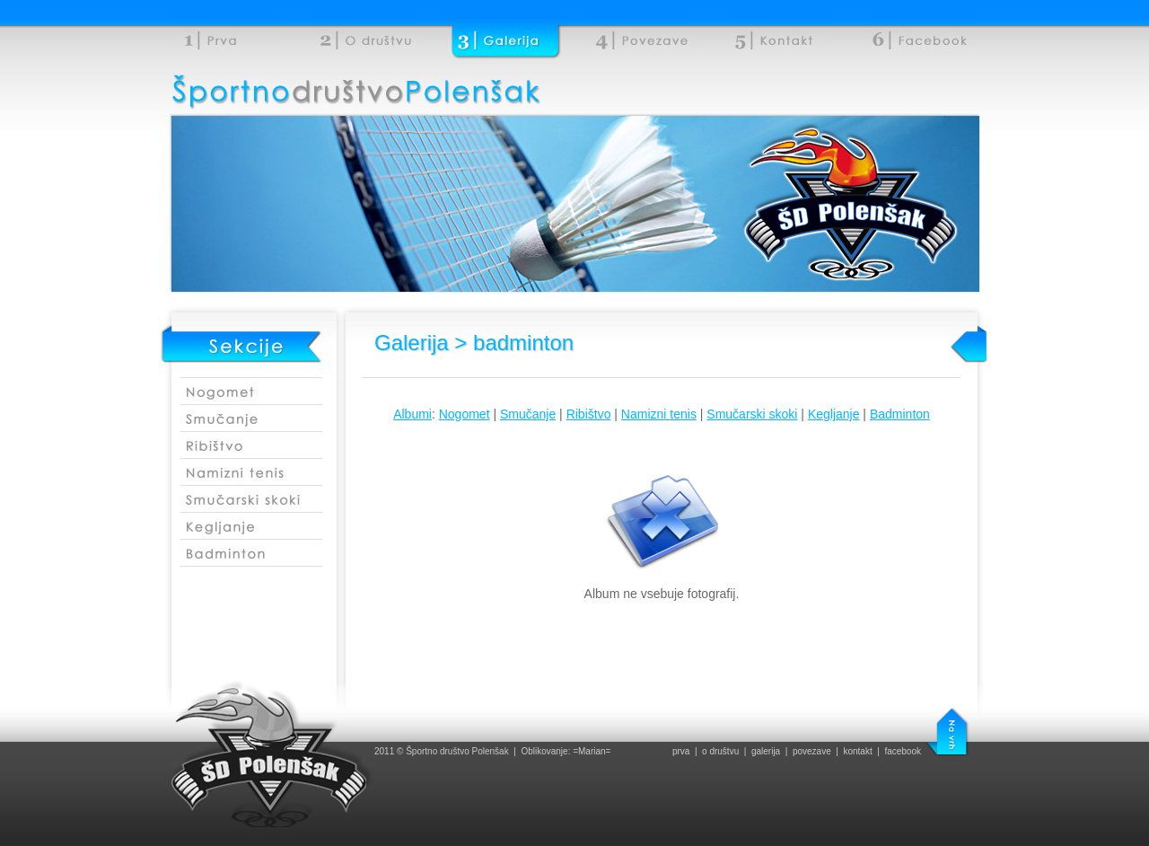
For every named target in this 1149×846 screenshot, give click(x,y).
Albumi (412, 414)
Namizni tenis (659, 414)
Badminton (900, 414)
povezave (812, 751)
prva (680, 751)
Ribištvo (588, 414)
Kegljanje (834, 414)
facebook (902, 751)
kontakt (857, 751)
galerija (765, 751)
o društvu (720, 751)
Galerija (411, 342)
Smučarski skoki (751, 414)
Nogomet (464, 414)
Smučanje (528, 414)
